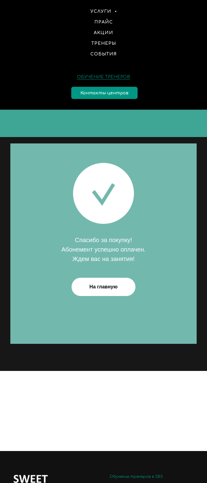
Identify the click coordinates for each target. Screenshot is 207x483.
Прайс (103, 22)
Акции (103, 32)
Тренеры (103, 43)
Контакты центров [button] (104, 93)
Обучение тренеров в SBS (136, 476)
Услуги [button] (101, 11)
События (103, 54)
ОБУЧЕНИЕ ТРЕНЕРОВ (103, 77)
